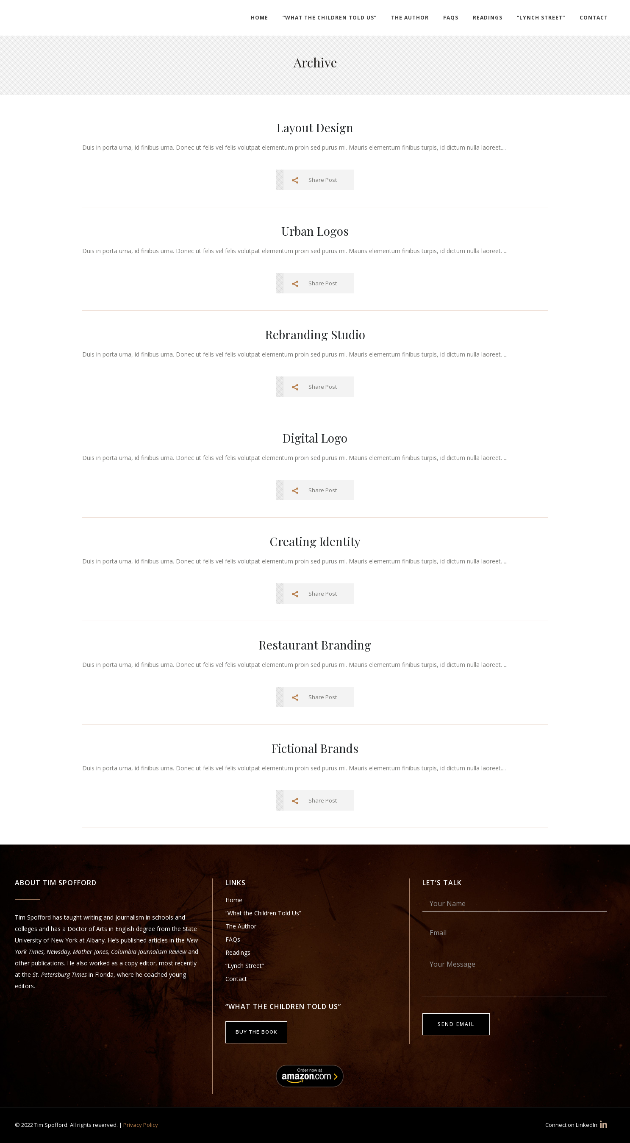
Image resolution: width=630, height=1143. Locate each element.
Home (233, 900)
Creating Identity (315, 541)
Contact (236, 979)
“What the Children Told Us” (263, 913)
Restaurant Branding (315, 644)
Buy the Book (256, 1032)
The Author (240, 926)
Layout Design (315, 127)
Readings (237, 952)
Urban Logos (315, 231)
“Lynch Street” (244, 966)
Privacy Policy (140, 1125)
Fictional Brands (315, 748)
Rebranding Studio (315, 334)
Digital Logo (315, 438)
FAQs (232, 939)
